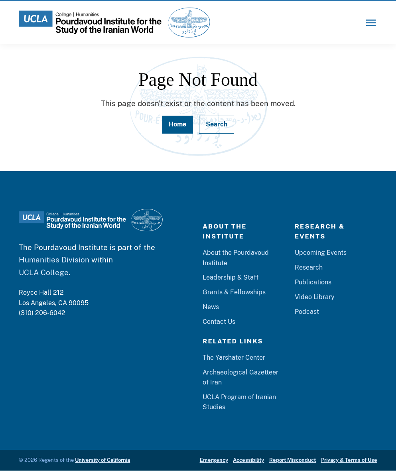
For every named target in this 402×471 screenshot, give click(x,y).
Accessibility (248, 460)
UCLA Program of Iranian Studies (239, 402)
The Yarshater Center (234, 357)
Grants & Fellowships (234, 292)
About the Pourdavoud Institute (236, 257)
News (211, 307)
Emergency (214, 460)
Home (177, 124)
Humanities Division (54, 259)
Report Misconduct (292, 460)
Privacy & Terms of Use (349, 460)
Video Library (315, 297)
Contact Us (219, 321)
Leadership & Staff (230, 277)
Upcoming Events (321, 252)
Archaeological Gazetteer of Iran (240, 377)
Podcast (307, 311)
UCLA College (44, 272)
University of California (102, 460)
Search (216, 124)
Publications (313, 282)
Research (309, 267)
